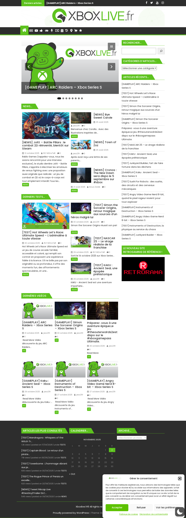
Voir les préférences (168, 507)
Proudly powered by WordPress (71, 512)
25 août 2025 (100, 122)
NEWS (25, 184)
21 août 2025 (78, 187)
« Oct (72, 474)
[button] (179, 478)
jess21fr (75, 125)
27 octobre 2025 (63, 394)
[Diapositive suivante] (111, 66)
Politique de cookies (128, 514)
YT (24, 350)
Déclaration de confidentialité (154, 514)
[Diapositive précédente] (28, 66)
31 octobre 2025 (30, 333)
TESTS (25, 274)
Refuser (141, 507)
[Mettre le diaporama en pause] (111, 46)
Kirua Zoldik (93, 187)
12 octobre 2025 (30, 153)
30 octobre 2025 (31, 243)
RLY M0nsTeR (48, 153)
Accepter (117, 507)
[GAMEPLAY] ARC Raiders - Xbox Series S (69, 3)
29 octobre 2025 (80, 252)
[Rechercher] (161, 51)
